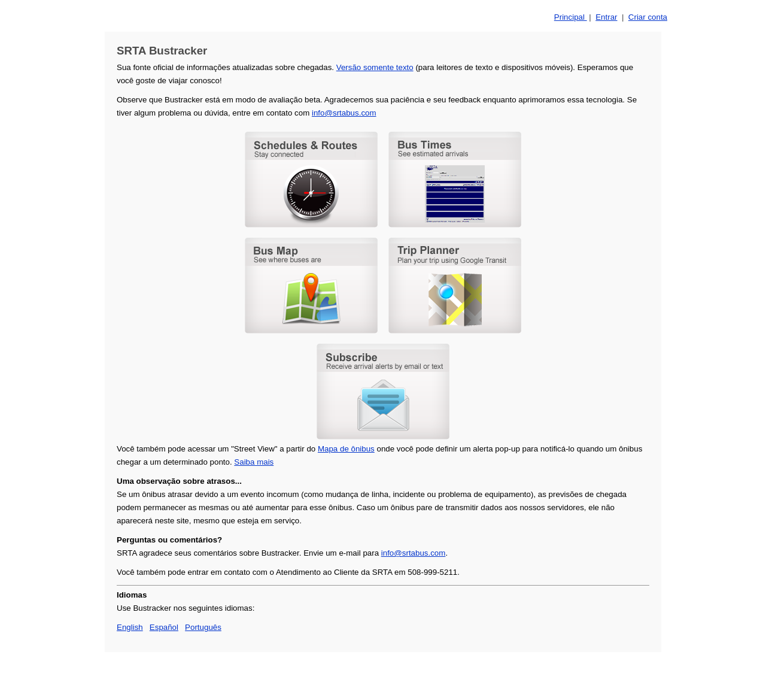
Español (164, 627)
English (130, 627)
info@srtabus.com (344, 112)
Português (203, 627)
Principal (570, 17)
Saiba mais (253, 461)
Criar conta (647, 17)
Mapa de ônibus (346, 448)
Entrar (606, 17)
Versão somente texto (375, 67)
